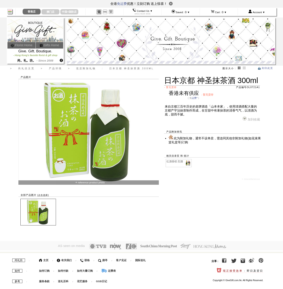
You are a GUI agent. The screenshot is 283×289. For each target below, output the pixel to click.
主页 (43, 259)
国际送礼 (140, 259)
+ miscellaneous (251, 179)
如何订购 (44, 269)
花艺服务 (82, 280)
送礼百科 (63, 280)
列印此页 (265, 68)
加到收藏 (251, 119)
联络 (85, 259)
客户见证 (121, 259)
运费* (194, 98)
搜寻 (102, 259)
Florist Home (21, 45)
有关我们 (64, 259)
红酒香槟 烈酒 (179, 161)
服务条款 (44, 280)
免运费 (122, 3)
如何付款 (63, 269)
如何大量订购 (85, 269)
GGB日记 (101, 280)
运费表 (108, 269)
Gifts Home (49, 45)
